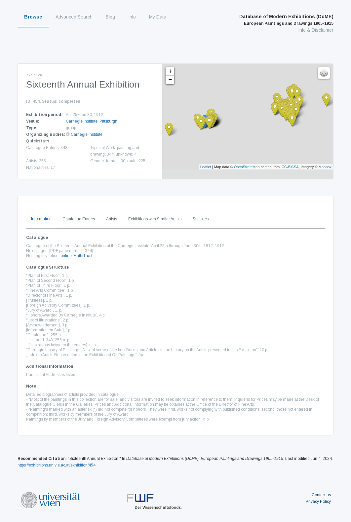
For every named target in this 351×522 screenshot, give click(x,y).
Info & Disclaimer (315, 30)
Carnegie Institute (82, 121)
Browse (33, 16)
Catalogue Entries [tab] (78, 219)
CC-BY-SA (290, 167)
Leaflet (205, 167)
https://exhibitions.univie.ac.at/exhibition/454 (57, 465)
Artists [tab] (111, 219)
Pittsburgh (108, 121)
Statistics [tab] (201, 219)
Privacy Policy (318, 501)
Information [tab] (41, 218)
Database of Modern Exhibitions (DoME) (286, 20)
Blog (110, 16)
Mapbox (325, 167)
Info (132, 16)
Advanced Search (74, 16)
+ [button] (170, 71)
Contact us (321, 495)
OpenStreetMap (247, 167)
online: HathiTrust (76, 255)
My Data (157, 16)
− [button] (170, 80)
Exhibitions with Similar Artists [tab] (154, 219)
